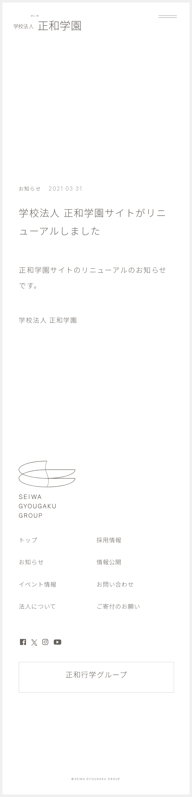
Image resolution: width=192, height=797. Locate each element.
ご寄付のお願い (121, 606)
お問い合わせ (117, 584)
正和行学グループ (97, 676)
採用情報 (110, 540)
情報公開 (110, 562)
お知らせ (31, 188)
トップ (29, 540)
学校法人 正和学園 (51, 320)
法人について (40, 606)
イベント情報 (40, 584)
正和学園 (52, 27)
